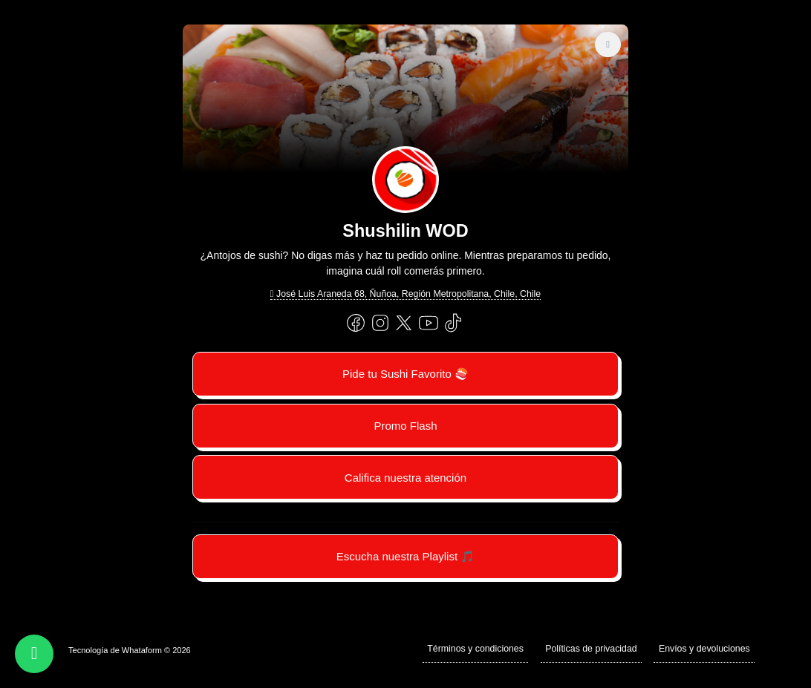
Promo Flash (405, 425)
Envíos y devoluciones (704, 648)
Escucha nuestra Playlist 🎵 (405, 556)
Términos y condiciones (475, 648)
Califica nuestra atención (405, 477)
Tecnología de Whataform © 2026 (129, 650)
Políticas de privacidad (591, 648)
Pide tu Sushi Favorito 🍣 (405, 373)
